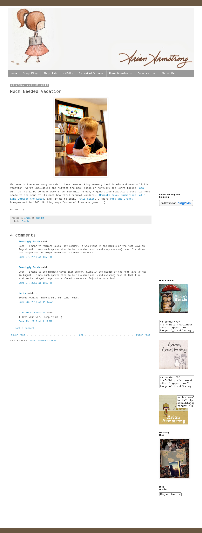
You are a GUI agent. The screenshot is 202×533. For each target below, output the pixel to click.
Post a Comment (25, 328)
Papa (141, 188)
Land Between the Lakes (27, 198)
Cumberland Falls (133, 195)
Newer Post (18, 335)
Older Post (143, 335)
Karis (22, 293)
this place (87, 198)
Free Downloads (120, 73)
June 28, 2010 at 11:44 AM (36, 302)
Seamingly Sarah (29, 241)
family (25, 221)
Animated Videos (91, 73)
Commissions (147, 73)
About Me (168, 73)
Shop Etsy (30, 73)
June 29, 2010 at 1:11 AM (35, 321)
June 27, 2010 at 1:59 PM (35, 283)
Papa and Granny (121, 198)
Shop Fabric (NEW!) (58, 73)
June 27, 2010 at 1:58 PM (35, 257)
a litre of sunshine (32, 312)
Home (14, 73)
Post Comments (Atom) (44, 340)
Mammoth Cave (108, 195)
